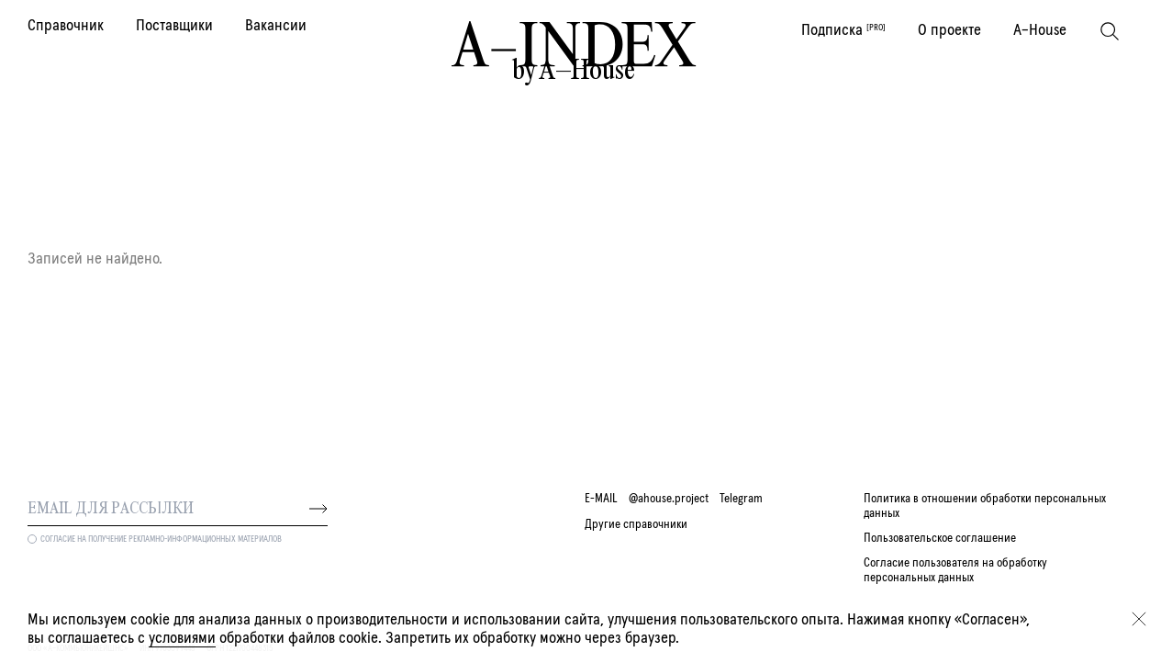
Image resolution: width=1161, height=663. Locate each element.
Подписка (843, 30)
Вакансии (276, 25)
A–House (1039, 30)
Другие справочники (636, 524)
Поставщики (174, 25)
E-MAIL (601, 498)
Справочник (66, 25)
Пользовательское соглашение (940, 538)
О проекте (949, 30)
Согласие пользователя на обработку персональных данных (955, 569)
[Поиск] (1109, 31)
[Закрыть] (1139, 619)
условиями (182, 638)
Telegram (741, 498)
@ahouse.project (669, 498)
